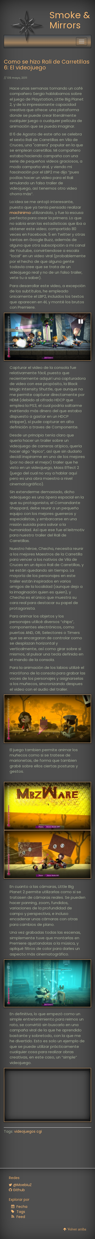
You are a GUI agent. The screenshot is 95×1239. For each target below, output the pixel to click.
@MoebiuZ (20, 1184)
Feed (20, 1216)
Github (17, 1189)
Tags (20, 1211)
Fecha (21, 1206)
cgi (39, 1131)
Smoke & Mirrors (69, 20)
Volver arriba (76, 1229)
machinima (20, 212)
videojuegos (24, 1131)
